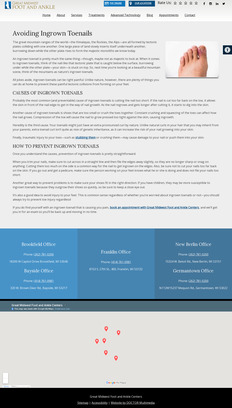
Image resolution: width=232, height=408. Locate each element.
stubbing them (85, 137)
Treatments (96, 15)
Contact (190, 15)
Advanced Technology (125, 15)
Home (46, 15)
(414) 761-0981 (44, 281)
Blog (150, 15)
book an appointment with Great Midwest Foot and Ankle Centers (154, 207)
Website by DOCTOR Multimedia (133, 403)
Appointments (169, 15)
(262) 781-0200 (44, 254)
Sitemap (82, 403)
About (61, 15)
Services (76, 15)
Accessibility (100, 403)
